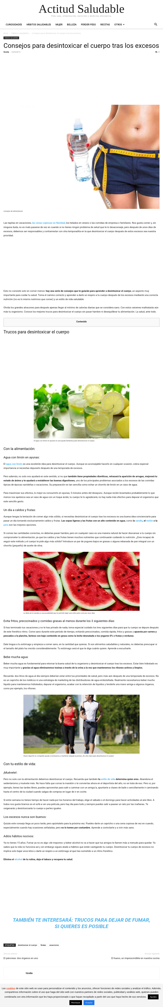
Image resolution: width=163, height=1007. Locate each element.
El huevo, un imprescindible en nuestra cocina (135, 958)
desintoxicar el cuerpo (27, 945)
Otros (118, 24)
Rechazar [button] (75, 1002)
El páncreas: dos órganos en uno (21, 958)
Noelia (6, 52)
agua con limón (14, 464)
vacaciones (54, 945)
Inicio (6, 33)
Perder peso (88, 24)
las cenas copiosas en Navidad (48, 222)
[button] (155, 24)
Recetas (105, 24)
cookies (10, 988)
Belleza (71, 24)
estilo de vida (108, 779)
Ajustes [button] (153, 997)
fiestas (43, 945)
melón (149, 520)
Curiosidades (14, 24)
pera (6, 524)
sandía (139, 520)
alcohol (18, 859)
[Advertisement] (81, 79)
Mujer (58, 24)
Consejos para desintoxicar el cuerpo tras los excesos (81, 45)
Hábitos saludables (38, 24)
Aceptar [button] (89, 1002)
